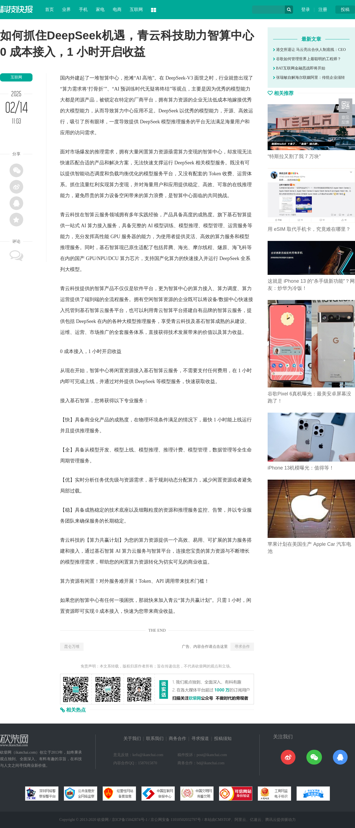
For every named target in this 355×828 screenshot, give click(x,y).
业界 (66, 9)
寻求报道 (200, 738)
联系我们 (155, 738)
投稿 (345, 9)
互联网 (136, 9)
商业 (89, 419)
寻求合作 (242, 647)
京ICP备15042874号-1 (129, 820)
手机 (83, 9)
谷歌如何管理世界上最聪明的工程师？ (307, 59)
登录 (305, 9)
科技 (75, 214)
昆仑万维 (71, 647)
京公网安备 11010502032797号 (175, 820)
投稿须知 (223, 738)
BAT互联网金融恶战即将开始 (299, 68)
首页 (49, 9)
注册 (322, 9)
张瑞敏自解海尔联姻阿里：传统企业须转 (309, 77)
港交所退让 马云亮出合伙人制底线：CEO (309, 50)
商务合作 (177, 738)
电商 (117, 9)
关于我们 (132, 738)
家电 (100, 9)
